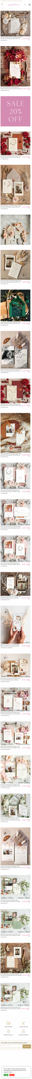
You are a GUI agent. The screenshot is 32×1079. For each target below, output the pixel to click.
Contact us (15, 1)
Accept (6, 1075)
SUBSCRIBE (27, 1046)
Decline (12, 1075)
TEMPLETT (3, 8)
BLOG (20, 1)
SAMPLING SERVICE (6, 1)
